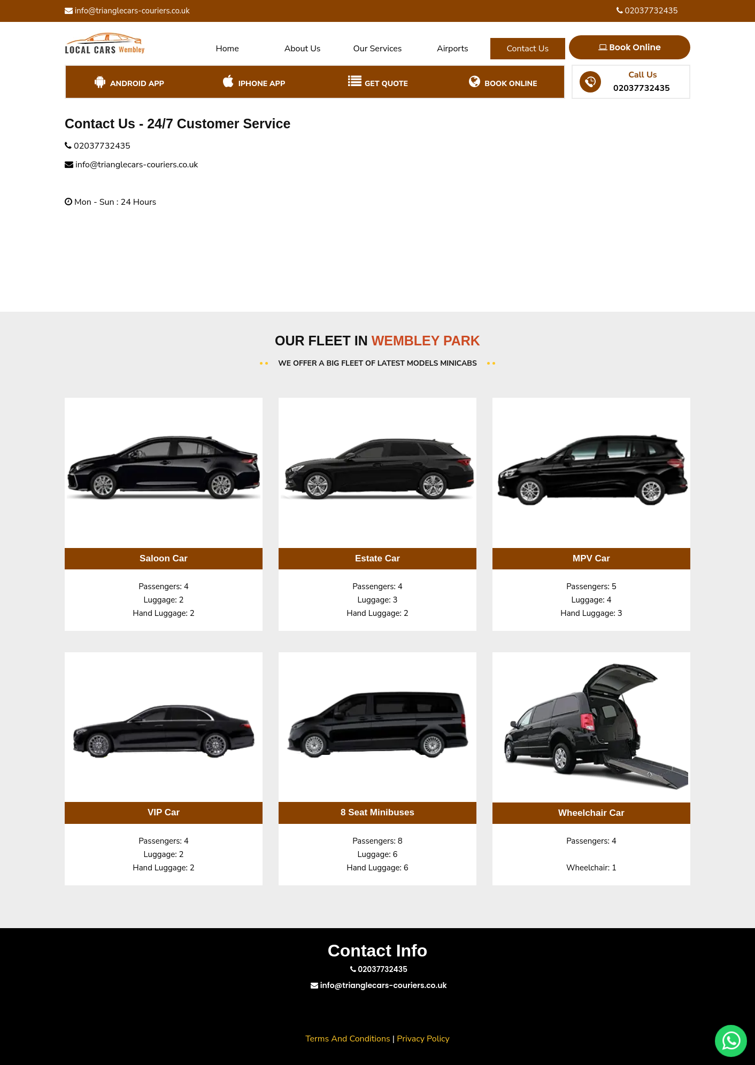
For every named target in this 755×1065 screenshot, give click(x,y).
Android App (128, 82)
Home (227, 49)
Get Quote (377, 82)
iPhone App (252, 82)
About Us (302, 49)
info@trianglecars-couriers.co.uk (127, 10)
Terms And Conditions (347, 1039)
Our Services (377, 49)
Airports (452, 49)
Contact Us (527, 49)
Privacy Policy (423, 1039)
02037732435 (647, 10)
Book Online (629, 47)
